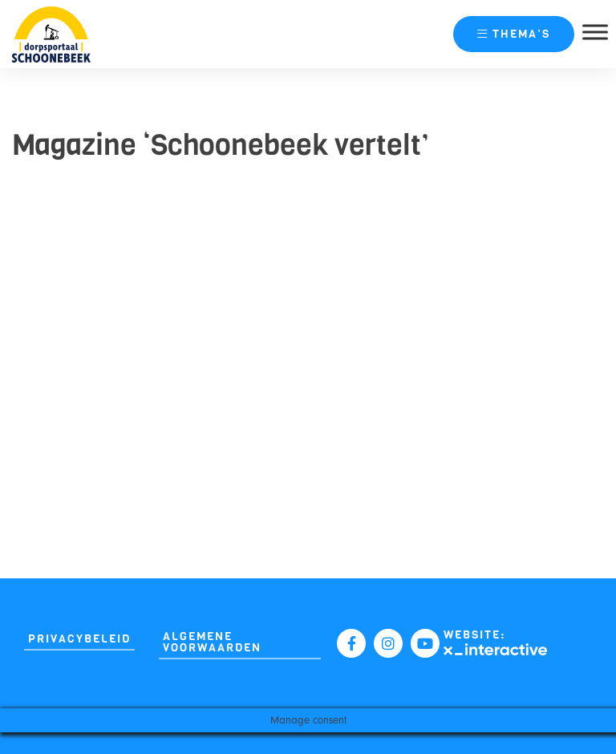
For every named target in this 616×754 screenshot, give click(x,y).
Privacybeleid (79, 639)
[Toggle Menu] (595, 31)
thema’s (513, 34)
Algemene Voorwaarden (212, 642)
